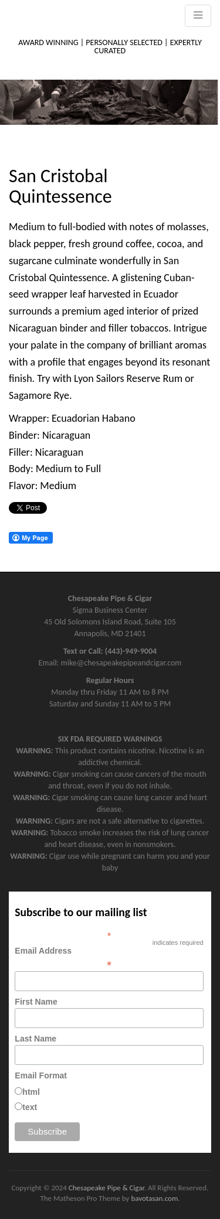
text (29, 1107)
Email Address (109, 957)
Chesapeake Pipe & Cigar (106, 1187)
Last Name (35, 1038)
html (31, 1092)
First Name (36, 1001)
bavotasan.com (154, 1198)
